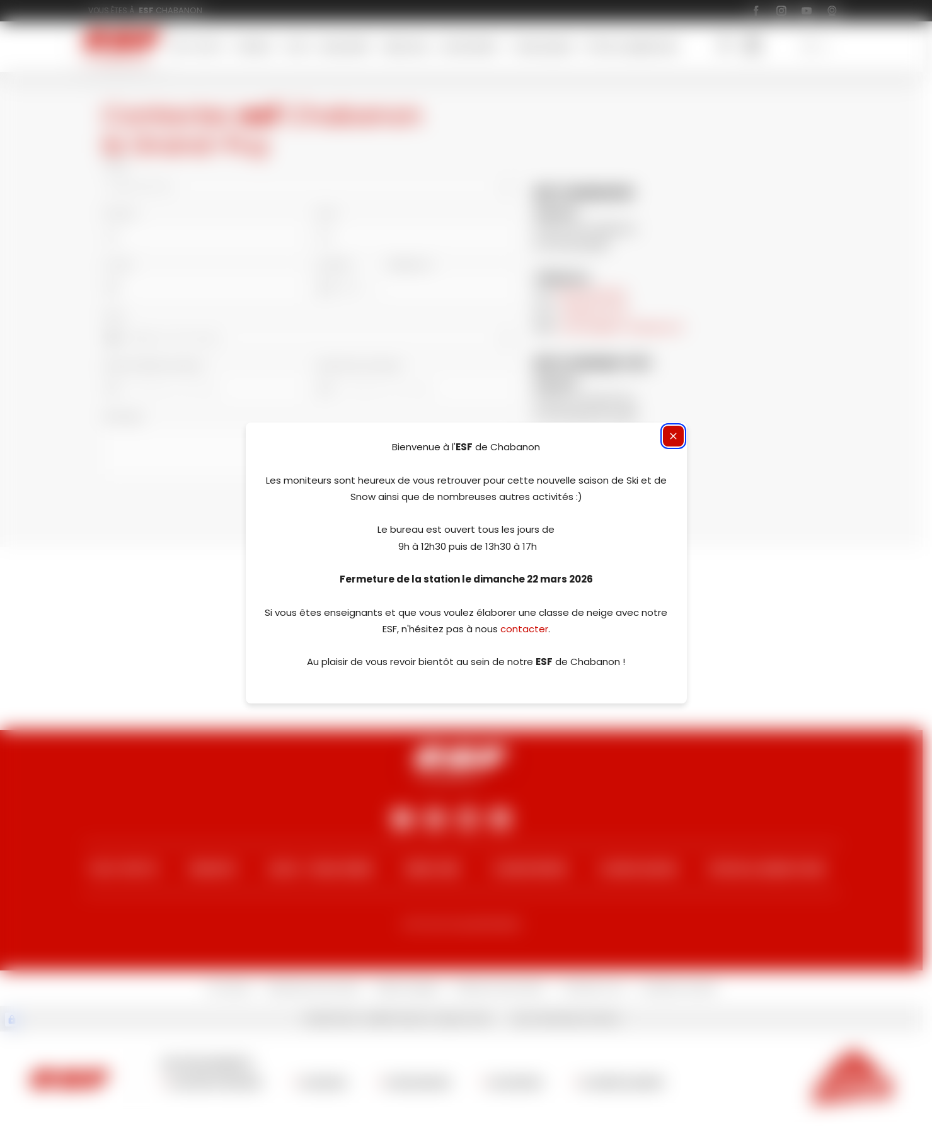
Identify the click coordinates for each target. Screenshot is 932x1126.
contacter (524, 628)
